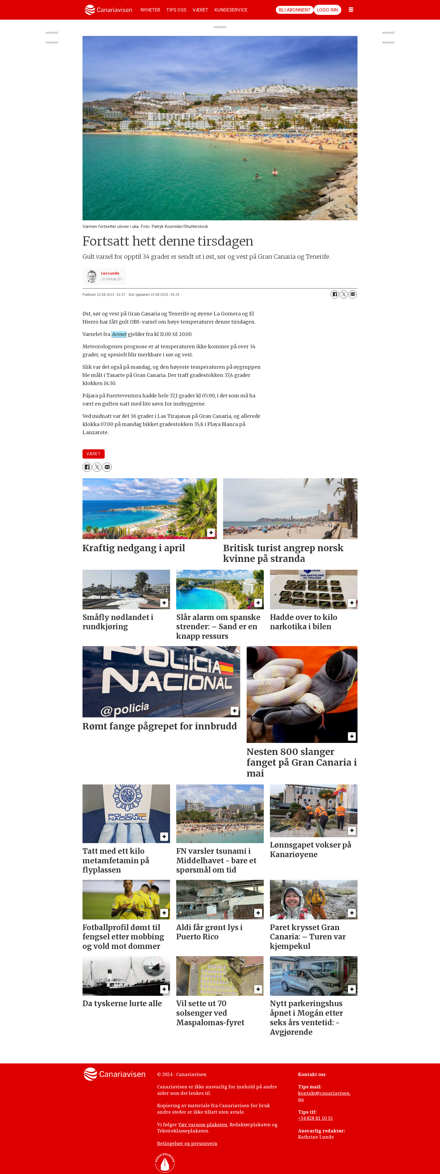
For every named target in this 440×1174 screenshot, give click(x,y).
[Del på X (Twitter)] (344, 294)
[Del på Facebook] (335, 294)
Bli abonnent (295, 10)
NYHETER (150, 10)
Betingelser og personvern (187, 1143)
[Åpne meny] (351, 10)
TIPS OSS (176, 10)
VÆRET (200, 10)
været (93, 454)
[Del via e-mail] (353, 294)
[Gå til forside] (108, 9)
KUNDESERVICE (231, 10)
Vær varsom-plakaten (202, 1125)
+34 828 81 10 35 (315, 1118)
